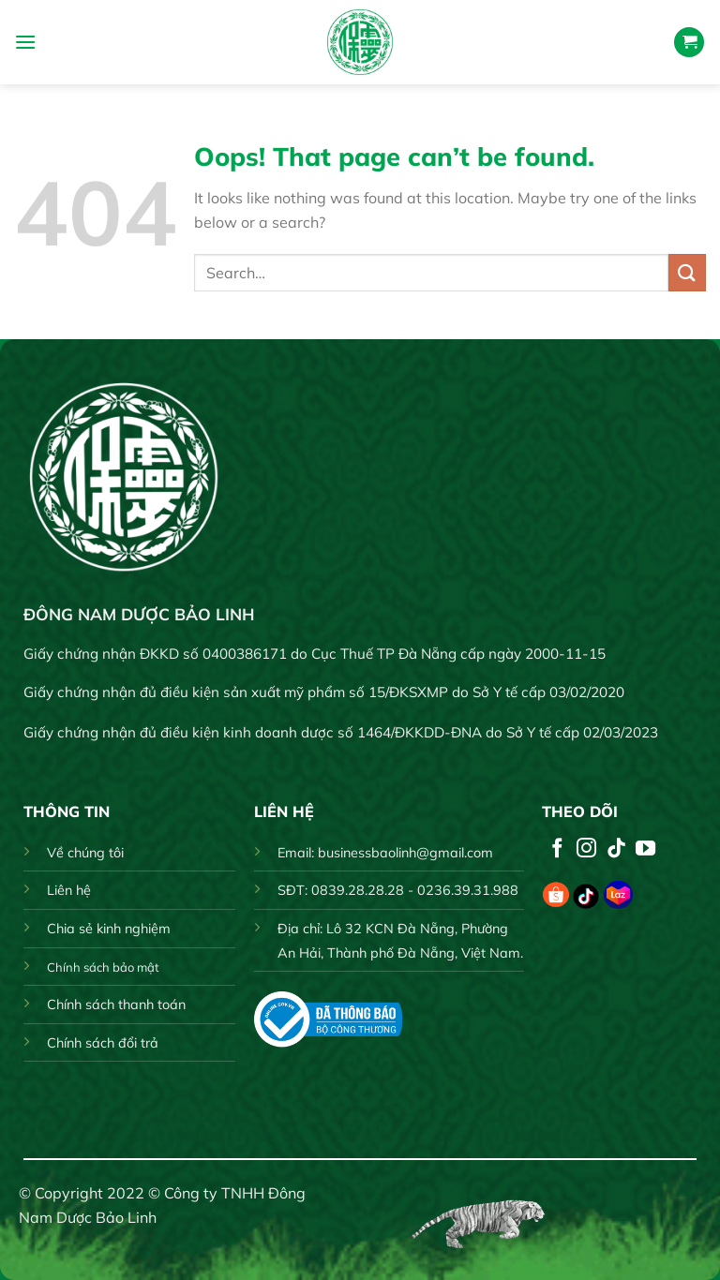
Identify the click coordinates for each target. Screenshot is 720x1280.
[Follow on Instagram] (586, 849)
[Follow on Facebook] (557, 849)
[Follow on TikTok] (616, 849)
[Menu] (25, 42)
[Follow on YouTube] (645, 849)
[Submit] (687, 272)
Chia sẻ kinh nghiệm (109, 928)
